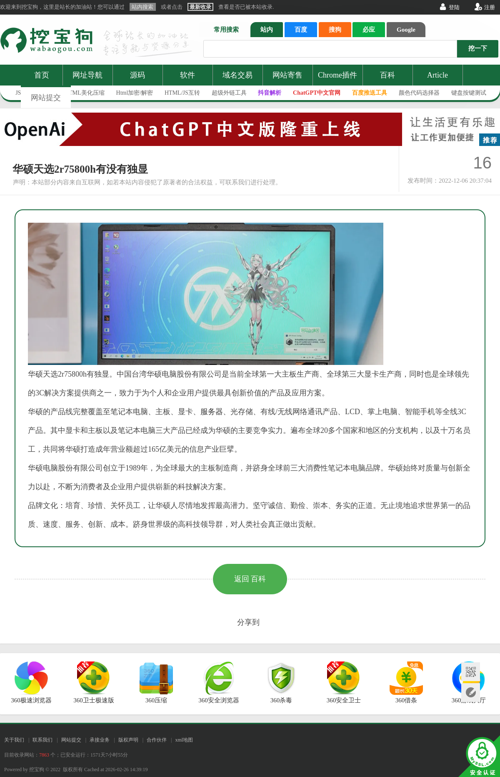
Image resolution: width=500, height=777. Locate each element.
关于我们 (14, 740)
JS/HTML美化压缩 (81, 93)
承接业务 (100, 740)
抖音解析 (269, 93)
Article (437, 75)
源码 (137, 75)
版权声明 (128, 740)
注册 (489, 7)
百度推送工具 (369, 93)
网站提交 (46, 97)
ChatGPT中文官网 (316, 93)
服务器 (211, 411)
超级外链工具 (229, 93)
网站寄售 (287, 75)
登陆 (454, 7)
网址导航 (87, 75)
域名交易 (237, 75)
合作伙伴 (157, 740)
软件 (187, 75)
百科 (387, 75)
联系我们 (42, 740)
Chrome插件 (337, 75)
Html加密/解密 (134, 93)
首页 (41, 75)
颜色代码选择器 (419, 93)
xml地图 (184, 740)
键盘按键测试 (468, 93)
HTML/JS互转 (182, 93)
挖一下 (477, 48)
